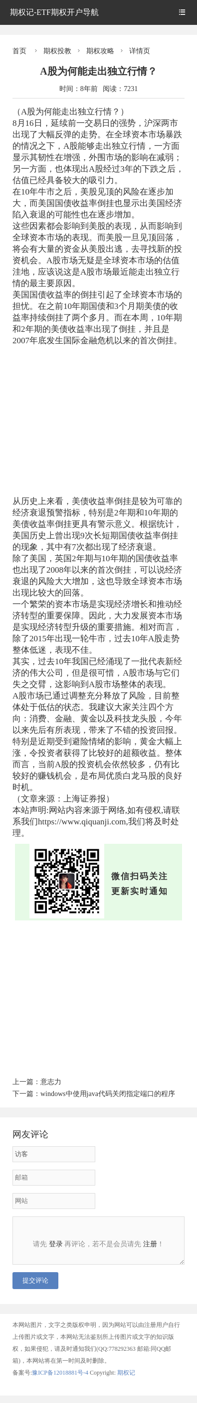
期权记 (126, 1380)
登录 (56, 1244)
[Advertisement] (98, 421)
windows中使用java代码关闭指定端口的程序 (107, 1094)
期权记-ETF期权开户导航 (54, 12)
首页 (19, 51)
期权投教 (57, 51)
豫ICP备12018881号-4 (61, 1380)
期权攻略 (100, 51)
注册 (150, 1244)
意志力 (50, 1082)
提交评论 (35, 1288)
